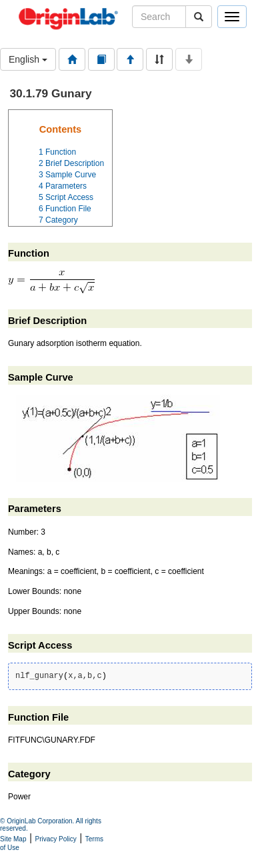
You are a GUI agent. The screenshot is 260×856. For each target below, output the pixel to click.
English (28, 59)
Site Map (13, 839)
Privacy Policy (56, 839)
